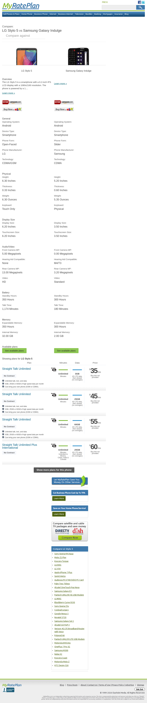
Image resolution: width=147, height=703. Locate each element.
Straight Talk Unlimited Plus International (19, 446)
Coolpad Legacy (61, 610)
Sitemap (140, 685)
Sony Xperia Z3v (61, 606)
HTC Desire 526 (61, 665)
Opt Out (139, 689)
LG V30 (57, 569)
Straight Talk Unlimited (16, 368)
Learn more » (8, 93)
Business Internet (65, 14)
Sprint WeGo (60, 576)
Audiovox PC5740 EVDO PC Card (69, 580)
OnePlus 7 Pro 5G (62, 647)
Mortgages (108, 14)
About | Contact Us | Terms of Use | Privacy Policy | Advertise (107, 685)
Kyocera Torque (61, 561)
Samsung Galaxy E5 (63, 591)
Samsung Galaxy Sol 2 (64, 621)
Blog (126, 14)
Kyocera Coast (60, 658)
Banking (97, 14)
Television (79, 14)
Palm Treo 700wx (62, 584)
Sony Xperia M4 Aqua (63, 554)
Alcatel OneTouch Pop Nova (66, 587)
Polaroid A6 (59, 635)
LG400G (57, 599)
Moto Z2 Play (60, 557)
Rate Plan (20, 5)
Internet (53, 14)
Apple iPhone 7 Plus (63, 572)
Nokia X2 (58, 654)
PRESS (105, 2)
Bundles (89, 14)
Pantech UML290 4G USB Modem (69, 595)
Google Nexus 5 (61, 614)
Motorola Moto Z (61, 661)
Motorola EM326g (62, 643)
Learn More (59, 498)
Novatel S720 (60, 617)
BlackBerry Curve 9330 (64, 602)
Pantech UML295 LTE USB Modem (69, 639)
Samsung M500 (61, 650)
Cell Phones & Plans (11, 14)
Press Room (72, 685)
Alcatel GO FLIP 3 (62, 625)
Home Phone (27, 14)
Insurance (119, 14)
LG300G (57, 565)
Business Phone (41, 14)
